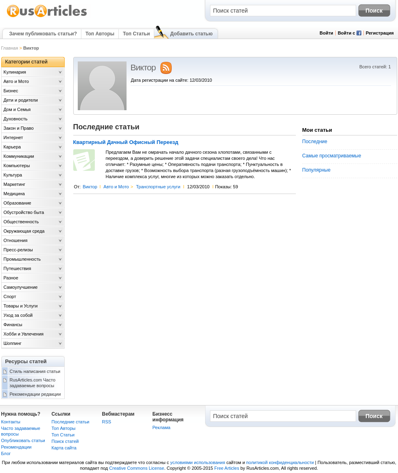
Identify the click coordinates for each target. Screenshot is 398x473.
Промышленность (22, 259)
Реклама (162, 427)
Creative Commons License (136, 468)
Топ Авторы (99, 34)
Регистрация (380, 33)
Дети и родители (21, 100)
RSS (107, 421)
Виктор (90, 186)
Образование (17, 203)
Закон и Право (19, 128)
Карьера (12, 146)
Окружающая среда (24, 231)
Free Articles (226, 468)
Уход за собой (18, 315)
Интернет (13, 137)
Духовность (16, 118)
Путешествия (17, 268)
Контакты (11, 421)
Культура (13, 174)
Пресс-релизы (18, 249)
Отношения (16, 240)
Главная (9, 48)
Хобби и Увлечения (24, 333)
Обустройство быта (24, 212)
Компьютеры (17, 165)
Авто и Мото (116, 186)
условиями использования (197, 462)
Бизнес (11, 90)
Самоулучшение (21, 287)
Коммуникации (19, 156)
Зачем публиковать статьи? (43, 34)
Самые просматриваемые (331, 156)
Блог (6, 453)
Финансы (13, 324)
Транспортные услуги (158, 186)
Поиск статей (65, 441)
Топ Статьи (136, 34)
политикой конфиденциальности (280, 462)
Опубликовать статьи (23, 440)
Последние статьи (71, 421)
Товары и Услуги (21, 305)
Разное (11, 277)
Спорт (10, 296)
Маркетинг (14, 184)
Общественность (21, 221)
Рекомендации (16, 447)
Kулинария (15, 72)
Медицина (14, 193)
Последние (315, 141)
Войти (326, 33)
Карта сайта (64, 447)
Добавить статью (191, 34)
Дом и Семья (17, 109)
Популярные (316, 170)
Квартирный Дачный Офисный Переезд (126, 142)
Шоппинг (13, 343)
